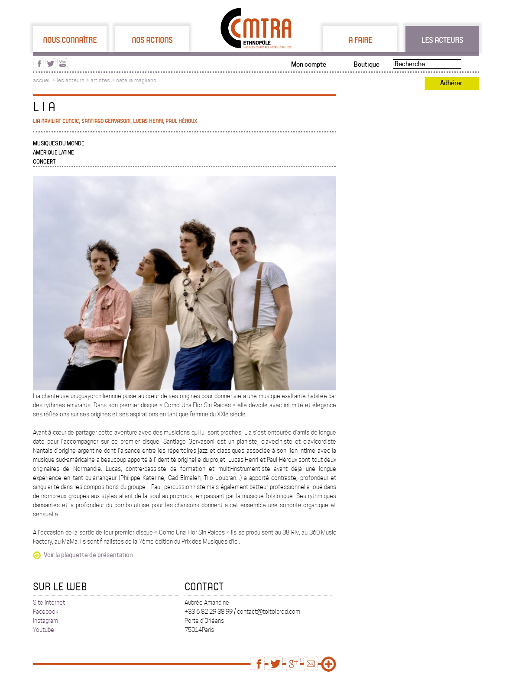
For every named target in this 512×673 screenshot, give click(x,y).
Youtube (43, 629)
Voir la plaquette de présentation (88, 554)
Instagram (45, 620)
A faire (360, 40)
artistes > (103, 80)
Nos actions (152, 40)
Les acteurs (442, 40)
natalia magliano (136, 80)
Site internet (49, 602)
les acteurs (70, 80)
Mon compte (308, 64)
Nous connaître (70, 40)
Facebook (45, 611)
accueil (42, 80)
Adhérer (451, 83)
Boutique (366, 64)
